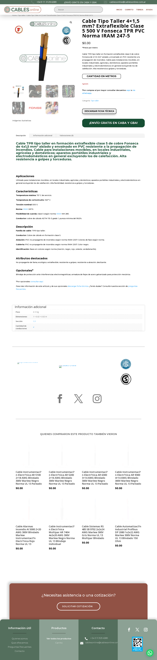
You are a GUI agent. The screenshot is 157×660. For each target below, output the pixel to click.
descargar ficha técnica (78, 286)
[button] (71, 22)
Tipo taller (21, 15)
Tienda (139, 10)
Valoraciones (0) (66, 135)
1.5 (34, 321)
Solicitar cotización (77, 606)
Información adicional (42, 135)
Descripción (21, 135)
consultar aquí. (37, 281)
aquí (128, 90)
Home (14, 15)
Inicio (119, 10)
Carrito (129, 10)
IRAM (25, 209)
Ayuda (149, 10)
